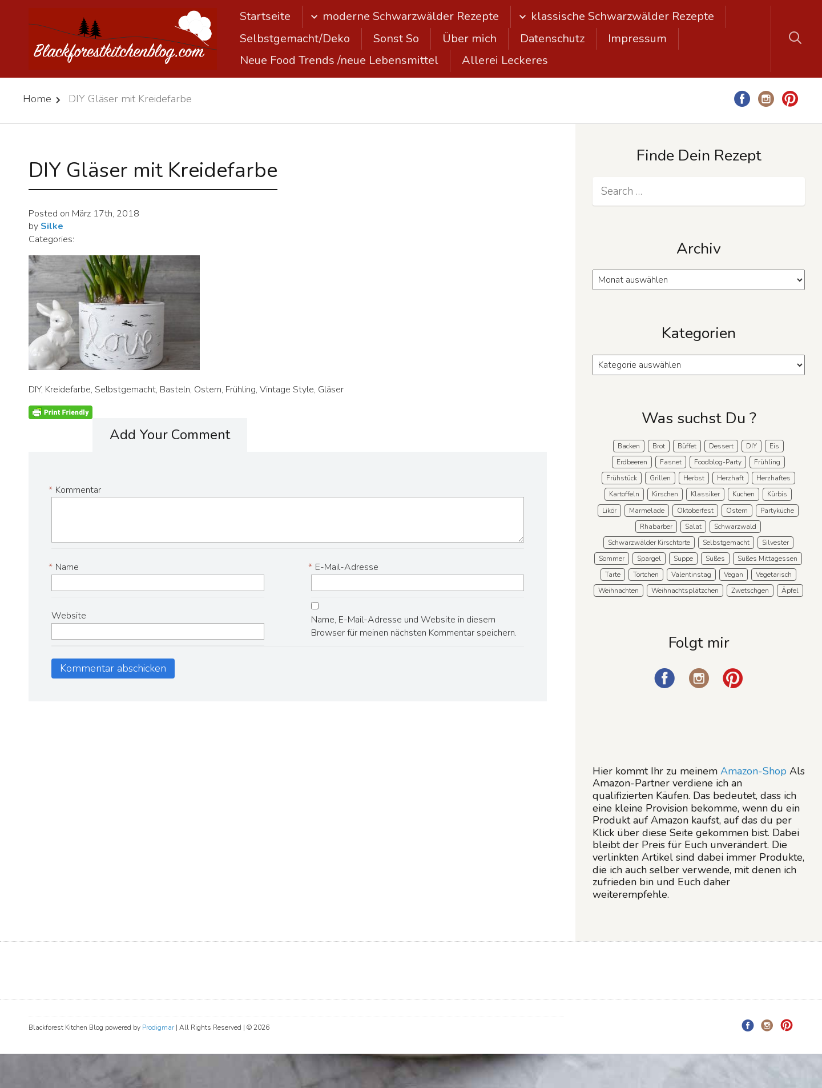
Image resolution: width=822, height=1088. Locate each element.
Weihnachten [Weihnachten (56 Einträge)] (618, 590)
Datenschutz (552, 38)
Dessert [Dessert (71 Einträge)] (721, 446)
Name (65, 567)
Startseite (265, 16)
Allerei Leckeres (505, 60)
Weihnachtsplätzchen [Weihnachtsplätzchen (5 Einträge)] (685, 590)
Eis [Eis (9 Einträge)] (774, 446)
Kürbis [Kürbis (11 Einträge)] (777, 494)
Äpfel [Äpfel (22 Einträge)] (790, 590)
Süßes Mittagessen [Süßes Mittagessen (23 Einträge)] (767, 558)
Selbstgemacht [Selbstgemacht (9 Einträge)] (726, 542)
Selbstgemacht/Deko (295, 38)
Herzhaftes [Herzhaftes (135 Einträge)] (773, 478)
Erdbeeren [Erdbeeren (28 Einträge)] (631, 462)
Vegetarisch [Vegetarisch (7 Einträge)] (774, 574)
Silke (52, 226)
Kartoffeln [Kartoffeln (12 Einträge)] (624, 494)
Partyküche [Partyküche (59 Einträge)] (777, 510)
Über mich (469, 38)
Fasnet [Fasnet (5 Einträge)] (671, 462)
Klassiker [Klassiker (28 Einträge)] (705, 494)
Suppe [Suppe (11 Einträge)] (683, 558)
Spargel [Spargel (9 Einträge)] (649, 558)
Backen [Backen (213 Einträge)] (629, 446)
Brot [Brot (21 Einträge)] (658, 446)
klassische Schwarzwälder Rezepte (622, 16)
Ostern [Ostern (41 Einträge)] (737, 510)
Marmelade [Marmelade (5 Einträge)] (646, 510)
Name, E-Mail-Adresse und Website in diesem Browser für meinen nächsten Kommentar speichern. (414, 626)
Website (68, 615)
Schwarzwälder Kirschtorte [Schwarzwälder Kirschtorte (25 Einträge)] (649, 542)
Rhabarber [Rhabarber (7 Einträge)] (656, 526)
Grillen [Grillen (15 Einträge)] (660, 478)
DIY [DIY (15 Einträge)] (751, 446)
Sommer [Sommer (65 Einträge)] (611, 558)
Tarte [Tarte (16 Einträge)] (612, 574)
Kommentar (76, 490)
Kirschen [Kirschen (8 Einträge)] (665, 494)
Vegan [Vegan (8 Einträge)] (733, 574)
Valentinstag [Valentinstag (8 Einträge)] (691, 574)
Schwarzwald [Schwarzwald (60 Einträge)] (735, 526)
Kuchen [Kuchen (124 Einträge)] (743, 494)
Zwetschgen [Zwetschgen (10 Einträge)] (750, 590)
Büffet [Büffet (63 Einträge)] (687, 446)
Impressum (637, 38)
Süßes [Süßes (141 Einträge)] (715, 558)
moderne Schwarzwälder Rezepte (411, 16)
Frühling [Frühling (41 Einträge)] (767, 462)
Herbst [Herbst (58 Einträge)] (693, 478)
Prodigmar (158, 1027)
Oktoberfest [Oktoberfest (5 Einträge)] (695, 510)
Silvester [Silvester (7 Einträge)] (775, 542)
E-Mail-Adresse (344, 567)
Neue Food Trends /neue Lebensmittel (339, 60)
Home (37, 99)
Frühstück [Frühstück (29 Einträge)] (621, 478)
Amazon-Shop (753, 771)
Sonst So (396, 38)
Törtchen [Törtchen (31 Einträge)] (646, 574)
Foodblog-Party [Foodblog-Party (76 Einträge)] (718, 462)
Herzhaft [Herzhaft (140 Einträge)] (730, 478)
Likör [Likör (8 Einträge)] (609, 510)
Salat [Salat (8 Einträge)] (693, 526)
